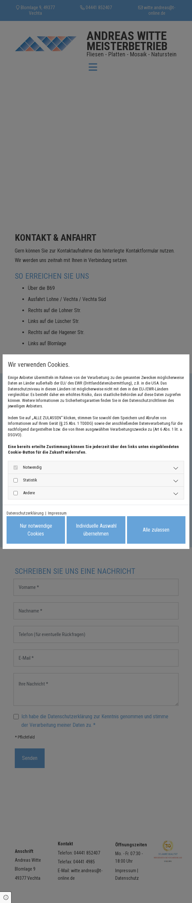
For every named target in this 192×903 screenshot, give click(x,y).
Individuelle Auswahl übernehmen (96, 530)
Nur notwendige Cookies (36, 530)
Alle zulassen (156, 530)
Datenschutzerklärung (25, 513)
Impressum (57, 513)
